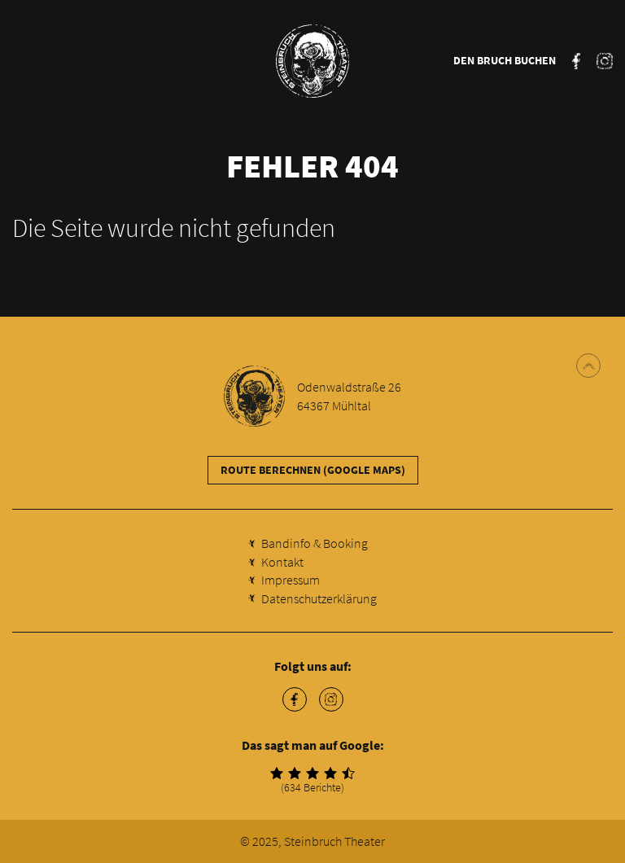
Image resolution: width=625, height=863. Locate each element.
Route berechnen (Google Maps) (313, 469)
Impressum (290, 580)
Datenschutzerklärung (319, 598)
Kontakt (282, 562)
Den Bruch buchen (504, 60)
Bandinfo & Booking (314, 543)
